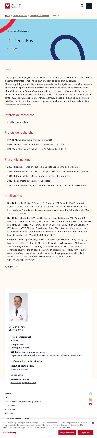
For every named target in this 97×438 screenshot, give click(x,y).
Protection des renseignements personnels (23, 401)
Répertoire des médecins (39, 15)
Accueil (7, 15)
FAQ (6, 397)
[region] (48, 428)
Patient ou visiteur (20, 15)
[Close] (93, 423)
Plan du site (10, 409)
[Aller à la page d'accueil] (13, 5)
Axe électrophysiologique (23, 382)
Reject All (85, 432)
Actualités (9, 393)
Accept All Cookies (67, 432)
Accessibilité (10, 405)
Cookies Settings (10, 432)
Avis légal (9, 413)
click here (66, 427)
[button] (82, 6)
